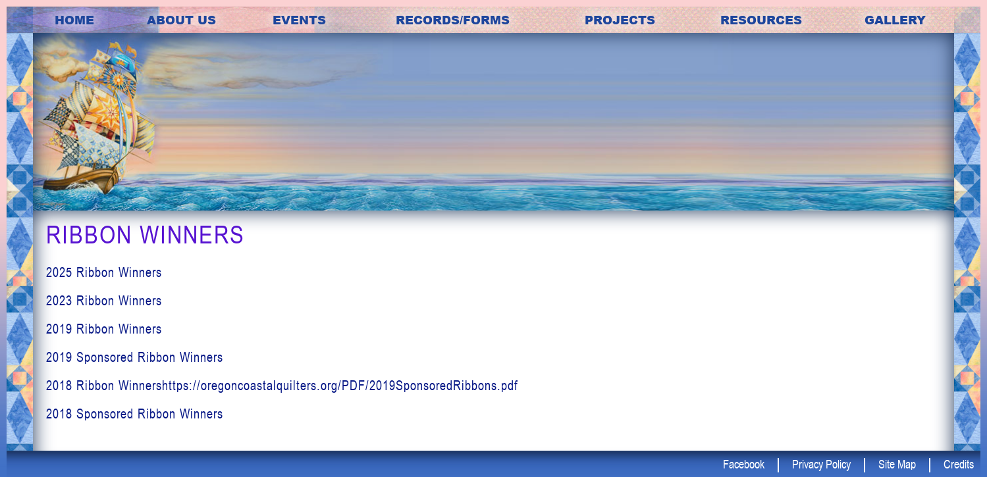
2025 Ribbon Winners (104, 272)
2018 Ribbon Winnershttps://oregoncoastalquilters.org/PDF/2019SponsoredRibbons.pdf (282, 385)
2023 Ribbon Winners (104, 300)
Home (74, 19)
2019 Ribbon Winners (104, 328)
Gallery (895, 19)
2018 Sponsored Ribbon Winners (134, 413)
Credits (959, 463)
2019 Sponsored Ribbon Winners (134, 356)
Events (299, 19)
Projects (620, 19)
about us (181, 19)
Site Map (897, 463)
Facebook (743, 463)
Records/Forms (453, 19)
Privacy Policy (821, 463)
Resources (761, 19)
